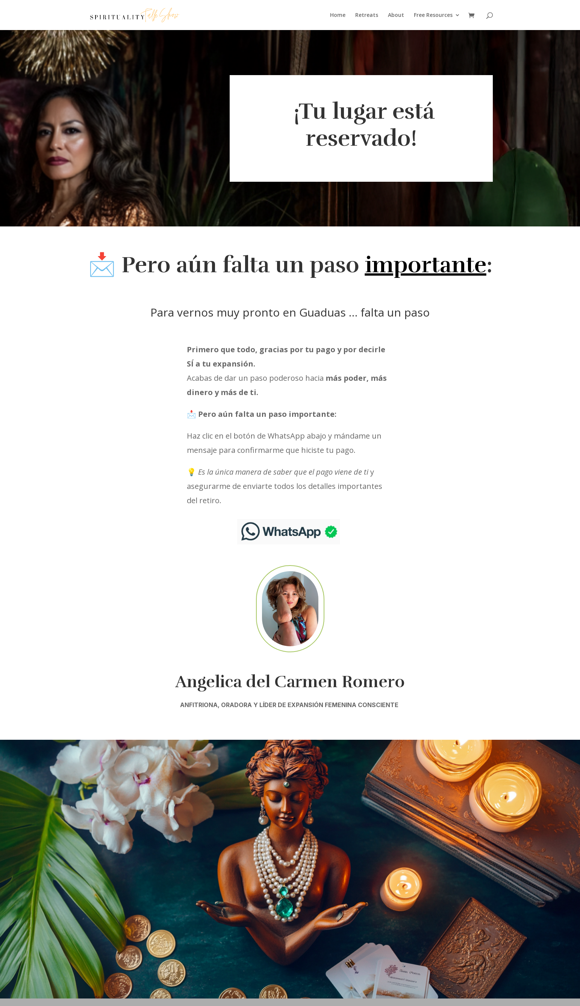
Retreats (366, 15)
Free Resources (433, 15)
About (396, 15)
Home (337, 15)
